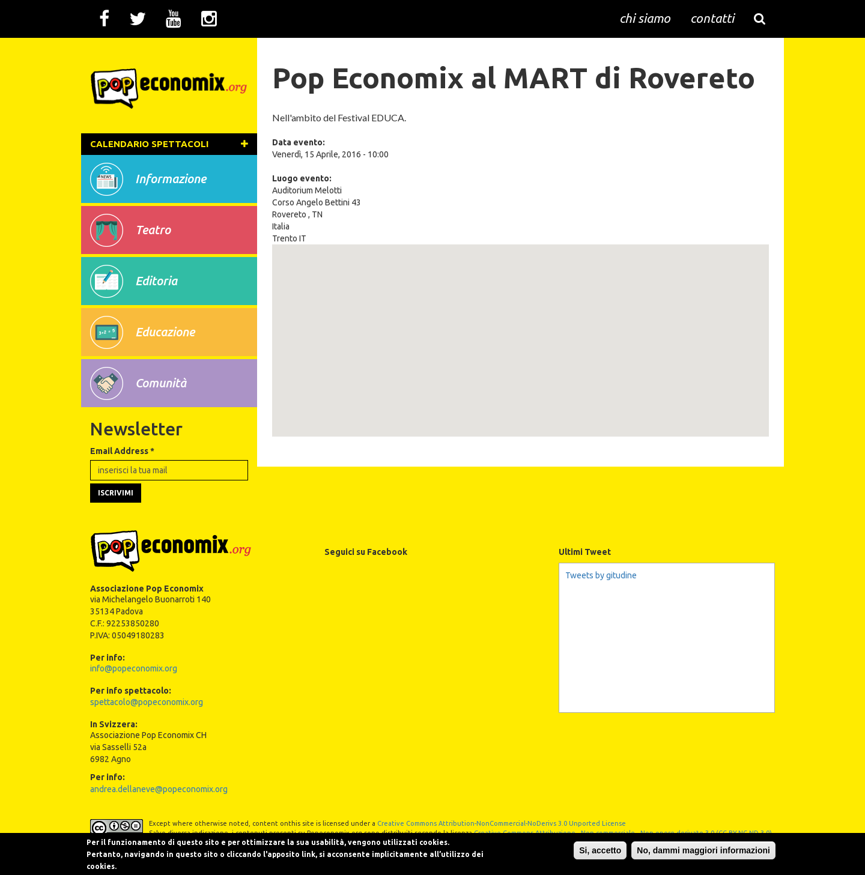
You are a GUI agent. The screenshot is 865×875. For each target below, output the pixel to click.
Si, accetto (600, 850)
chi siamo (644, 18)
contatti (712, 18)
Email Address (122, 451)
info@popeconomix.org (133, 668)
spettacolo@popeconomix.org (146, 702)
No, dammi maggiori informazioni (703, 850)
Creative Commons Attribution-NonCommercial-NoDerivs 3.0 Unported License (501, 823)
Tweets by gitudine (601, 575)
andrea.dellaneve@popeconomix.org (159, 789)
